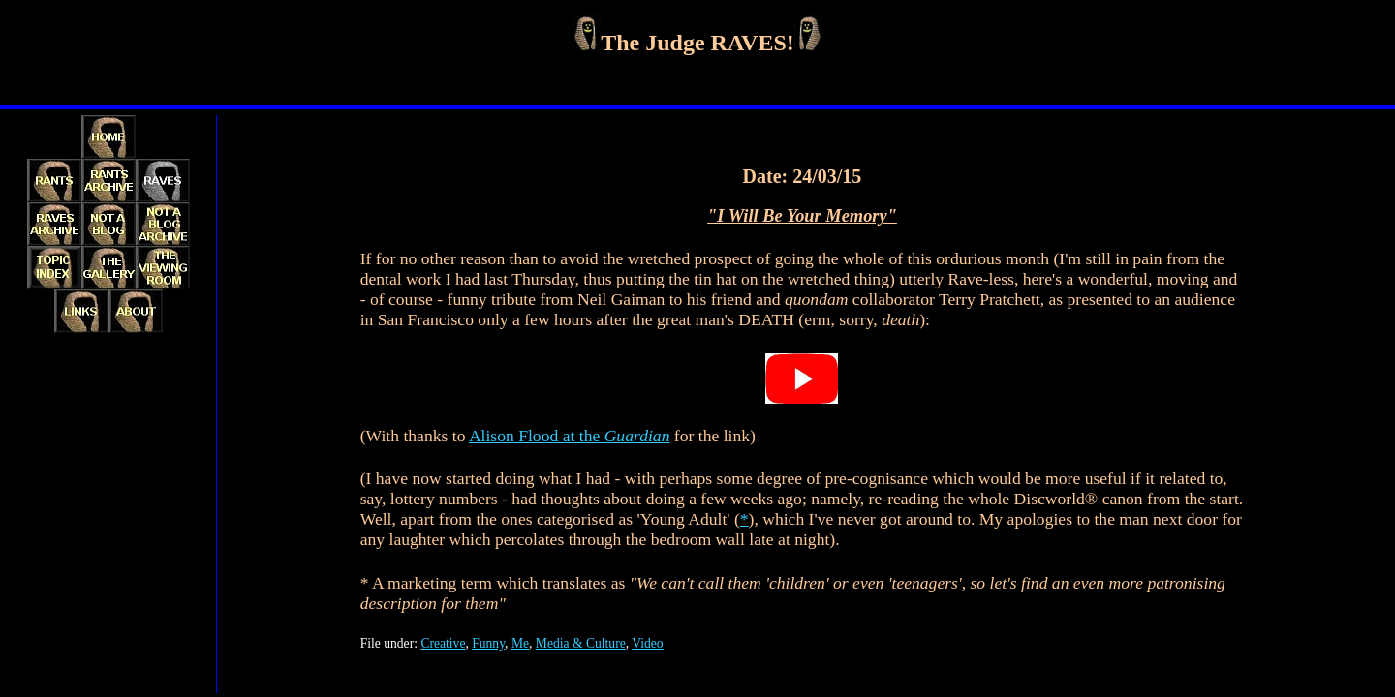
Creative (442, 643)
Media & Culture (581, 643)
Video (647, 643)
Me (520, 643)
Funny (488, 643)
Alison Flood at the (569, 435)
